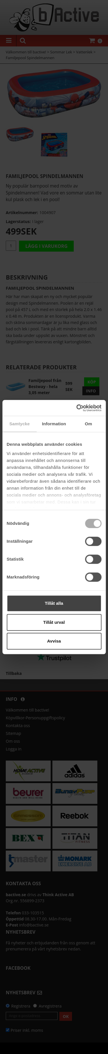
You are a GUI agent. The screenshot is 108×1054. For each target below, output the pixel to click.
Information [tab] (54, 423)
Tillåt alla (54, 603)
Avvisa (54, 641)
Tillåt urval (54, 622)
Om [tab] (88, 423)
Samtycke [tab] (19, 423)
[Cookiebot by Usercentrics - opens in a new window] (76, 408)
